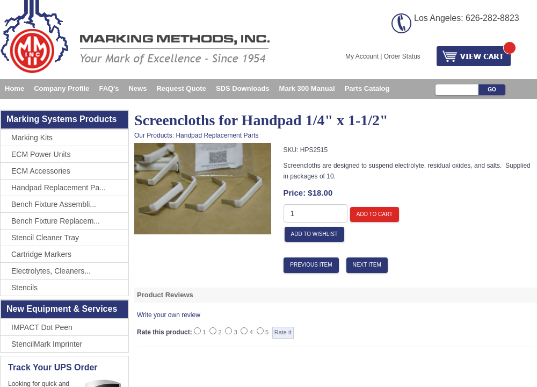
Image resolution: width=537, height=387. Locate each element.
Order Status (402, 56)
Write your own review (168, 315)
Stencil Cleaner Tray (45, 237)
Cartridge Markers (41, 254)
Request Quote (181, 88)
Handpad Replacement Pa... (58, 187)
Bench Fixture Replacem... (55, 221)
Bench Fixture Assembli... (53, 204)
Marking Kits (32, 137)
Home (14, 88)
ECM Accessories (40, 171)
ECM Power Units (40, 154)
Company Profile (61, 88)
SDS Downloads (243, 88)
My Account (362, 56)
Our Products (153, 135)
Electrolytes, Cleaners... (51, 271)
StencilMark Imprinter (46, 344)
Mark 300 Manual (307, 88)
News (137, 88)
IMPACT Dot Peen (41, 327)
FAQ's (109, 88)
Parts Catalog (367, 88)
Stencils (24, 287)
